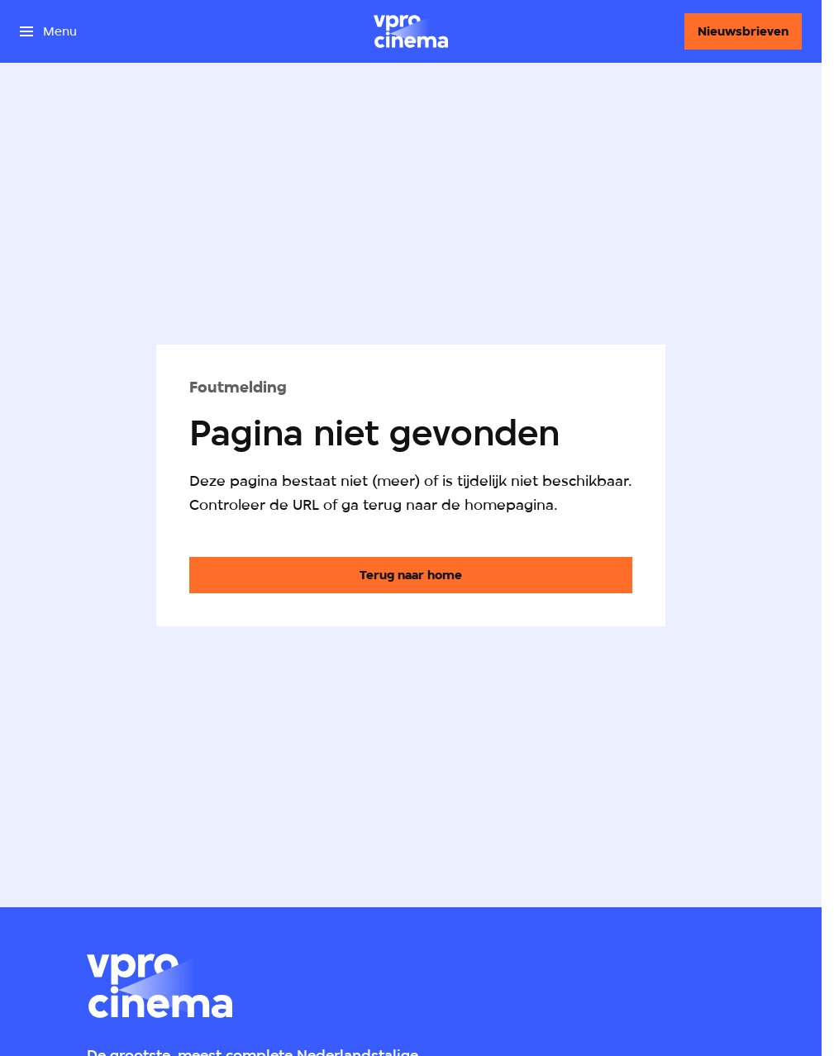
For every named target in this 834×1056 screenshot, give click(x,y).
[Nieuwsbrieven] (743, 31)
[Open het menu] (48, 31)
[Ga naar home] (411, 31)
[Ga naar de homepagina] (410, 575)
